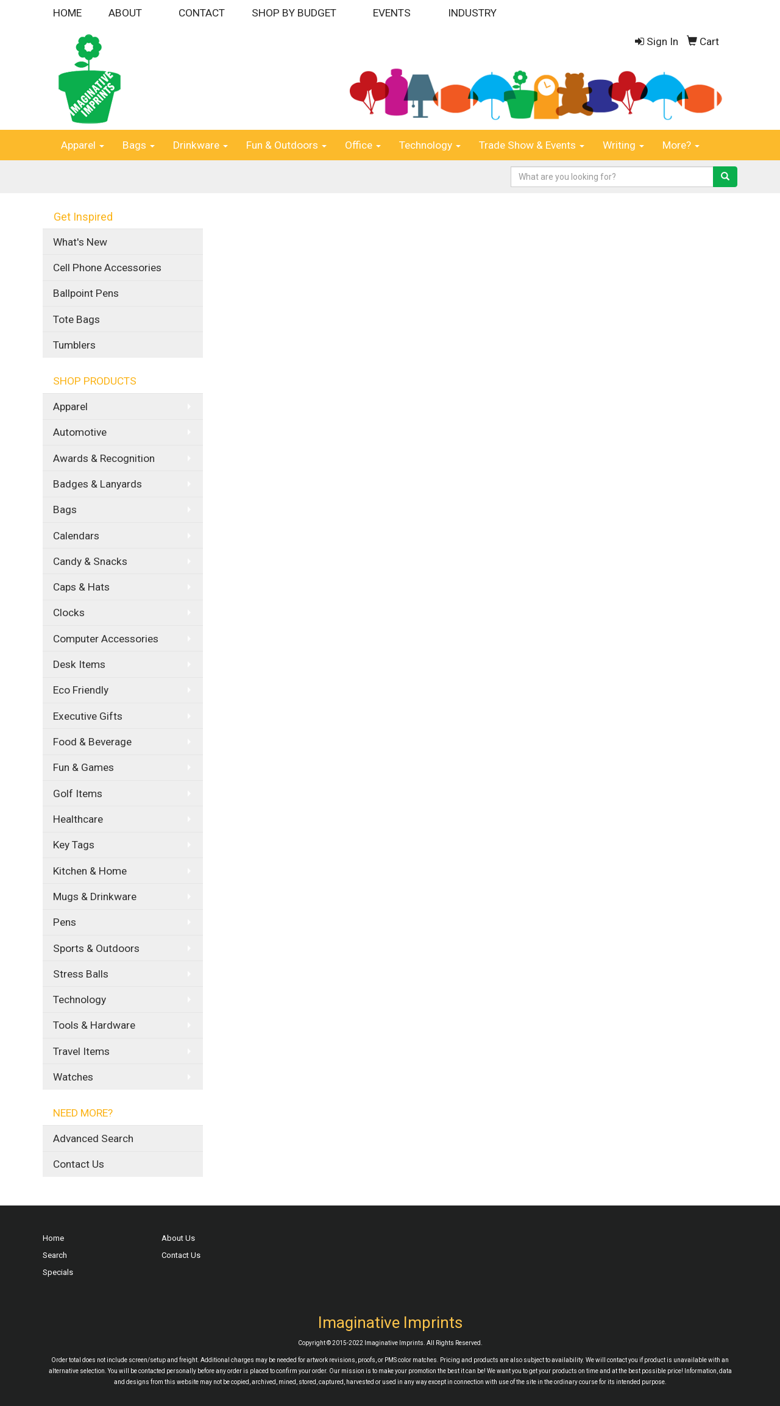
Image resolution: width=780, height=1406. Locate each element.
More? (681, 145)
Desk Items (79, 664)
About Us (178, 1238)
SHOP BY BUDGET (294, 13)
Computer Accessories (105, 639)
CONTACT (202, 13)
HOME (67, 13)
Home (53, 1238)
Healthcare (78, 819)
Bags (138, 145)
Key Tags (73, 845)
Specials (58, 1272)
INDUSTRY (472, 13)
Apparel (82, 145)
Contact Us (78, 1164)
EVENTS (392, 13)
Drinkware (200, 145)
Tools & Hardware (94, 1025)
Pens (64, 922)
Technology (430, 145)
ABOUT (125, 13)
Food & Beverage (92, 742)
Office (363, 145)
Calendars (76, 536)
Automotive (80, 432)
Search (55, 1255)
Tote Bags (76, 319)
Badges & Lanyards (97, 484)
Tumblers (74, 345)
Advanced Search (93, 1138)
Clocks (69, 612)
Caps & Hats (81, 587)
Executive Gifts (87, 716)
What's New (80, 242)
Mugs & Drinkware (94, 896)
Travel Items (81, 1051)
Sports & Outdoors (96, 948)
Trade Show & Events (531, 145)
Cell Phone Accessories (107, 267)
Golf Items (77, 793)
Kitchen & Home (90, 871)
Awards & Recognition (104, 458)
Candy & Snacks (90, 561)
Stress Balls (80, 974)
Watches (73, 1077)
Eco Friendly (80, 690)
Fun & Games (83, 767)
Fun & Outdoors (286, 145)
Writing (623, 145)
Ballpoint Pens (86, 293)
